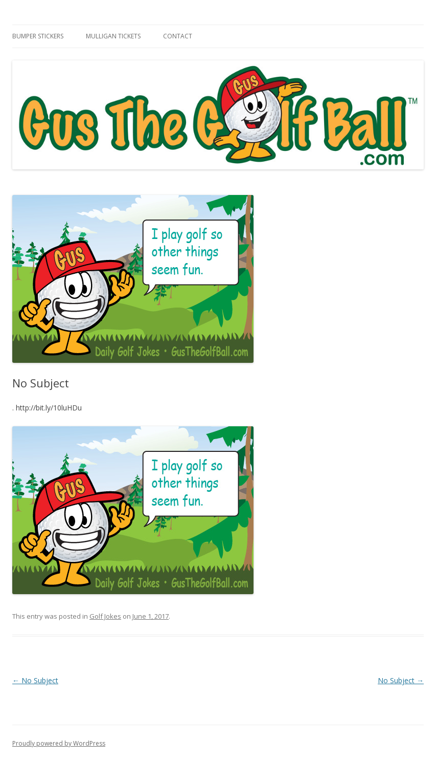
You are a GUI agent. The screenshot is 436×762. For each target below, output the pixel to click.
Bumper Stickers (37, 36)
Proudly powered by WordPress (58, 743)
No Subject (35, 680)
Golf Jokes (105, 616)
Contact (177, 36)
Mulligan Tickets (113, 36)
